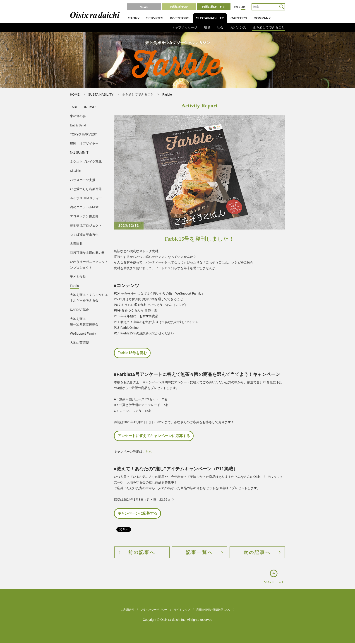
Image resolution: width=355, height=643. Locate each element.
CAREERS (238, 18)
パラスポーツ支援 (82, 180)
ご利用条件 (127, 609)
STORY (134, 18)
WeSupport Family (83, 333)
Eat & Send (78, 125)
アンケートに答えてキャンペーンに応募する (154, 436)
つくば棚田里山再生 (84, 234)
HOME (74, 94)
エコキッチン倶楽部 (84, 216)
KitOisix (75, 171)
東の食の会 (78, 116)
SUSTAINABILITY (210, 18)
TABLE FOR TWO (83, 107)
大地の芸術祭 (79, 342)
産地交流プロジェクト (86, 225)
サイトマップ (182, 609)
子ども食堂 (78, 276)
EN (236, 7)
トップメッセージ (184, 27)
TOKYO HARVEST (83, 134)
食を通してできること (269, 27)
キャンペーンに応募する (137, 513)
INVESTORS (179, 18)
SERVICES (154, 18)
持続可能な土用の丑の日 (87, 252)
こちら (147, 451)
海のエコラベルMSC (84, 207)
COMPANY (262, 18)
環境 (207, 27)
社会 (220, 27)
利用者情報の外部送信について (215, 609)
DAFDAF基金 (79, 310)
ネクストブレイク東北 (86, 161)
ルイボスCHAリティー (86, 198)
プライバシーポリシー (154, 609)
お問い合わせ (179, 7)
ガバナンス (238, 27)
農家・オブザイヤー (84, 143)
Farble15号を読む (132, 353)
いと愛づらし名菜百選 (86, 189)
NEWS (144, 7)
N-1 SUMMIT (79, 152)
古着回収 (76, 243)
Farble (74, 286)
